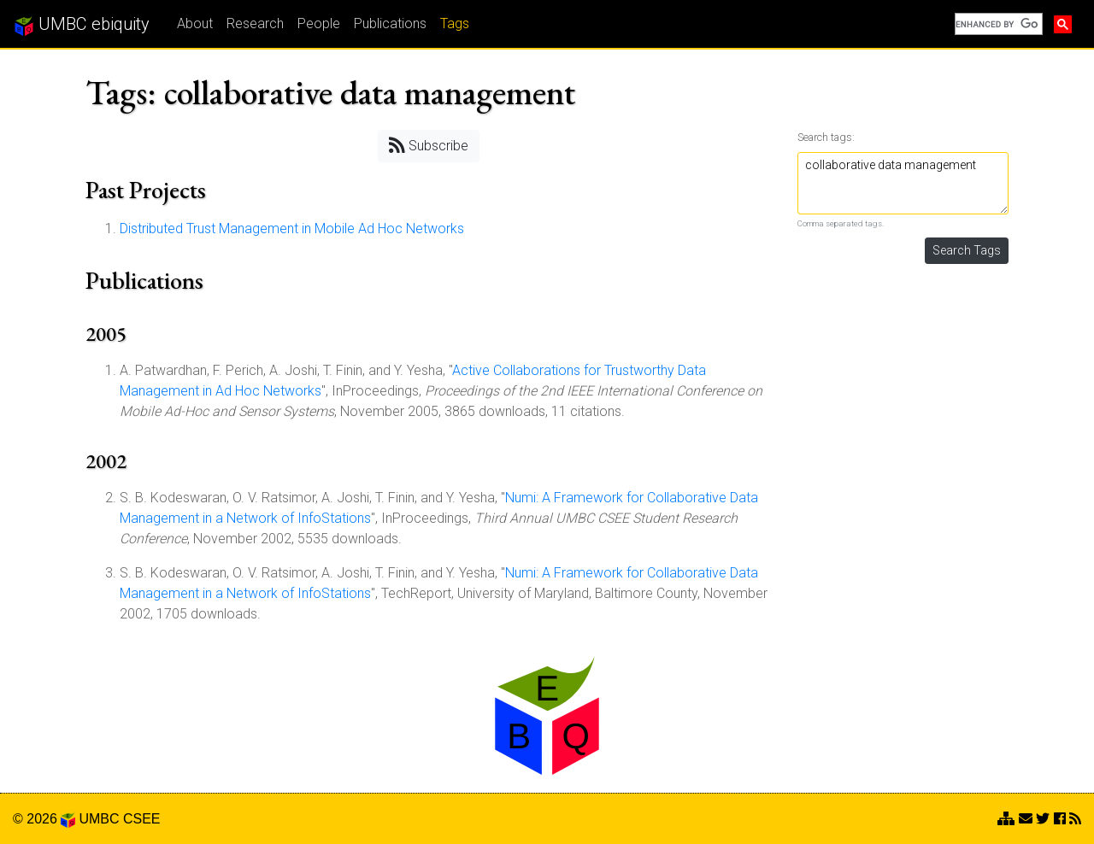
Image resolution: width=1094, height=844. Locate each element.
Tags (454, 23)
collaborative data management (903, 183)
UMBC (99, 819)
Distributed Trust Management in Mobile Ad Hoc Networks (292, 228)
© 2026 (44, 819)
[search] (997, 24)
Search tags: (826, 137)
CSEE (142, 819)
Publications (390, 23)
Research (255, 23)
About (195, 23)
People (318, 23)
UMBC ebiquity (82, 25)
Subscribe (428, 145)
